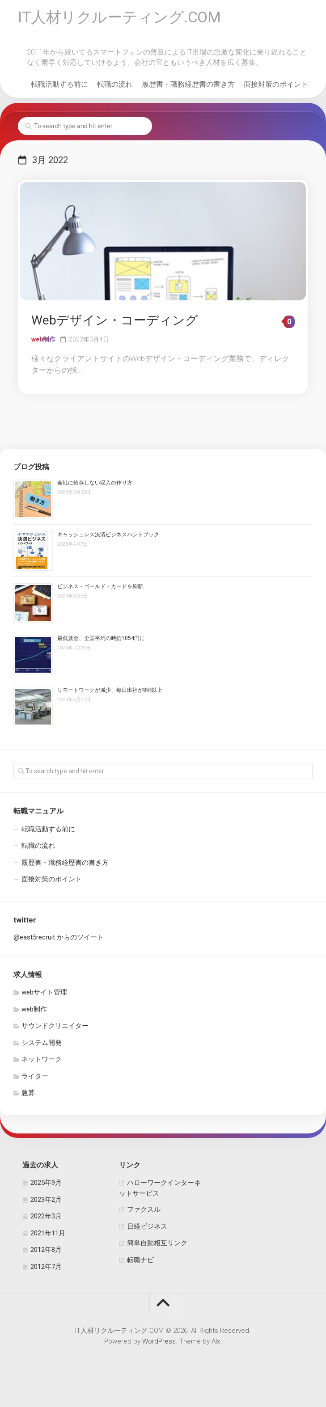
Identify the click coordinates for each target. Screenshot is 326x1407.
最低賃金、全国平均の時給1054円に (101, 640)
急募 (28, 1095)
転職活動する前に (59, 86)
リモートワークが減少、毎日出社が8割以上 (109, 692)
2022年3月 (46, 1218)
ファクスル (144, 1212)
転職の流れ (115, 86)
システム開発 (41, 1045)
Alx (216, 1344)
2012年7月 (46, 1268)
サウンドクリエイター (55, 1028)
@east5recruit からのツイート (58, 939)
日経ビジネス (147, 1228)
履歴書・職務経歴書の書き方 (188, 86)
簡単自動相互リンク (157, 1245)
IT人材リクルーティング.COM (124, 18)
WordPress (159, 1344)
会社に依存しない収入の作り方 (94, 485)
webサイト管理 (44, 994)
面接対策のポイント (276, 86)
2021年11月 (47, 1235)
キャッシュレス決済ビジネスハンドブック (108, 537)
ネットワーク (41, 1061)
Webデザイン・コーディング (114, 322)
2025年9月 (46, 1185)
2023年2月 (46, 1201)
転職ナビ (140, 1262)
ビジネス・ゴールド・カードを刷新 (100, 589)
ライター (34, 1078)
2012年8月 (46, 1252)
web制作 (43, 341)
